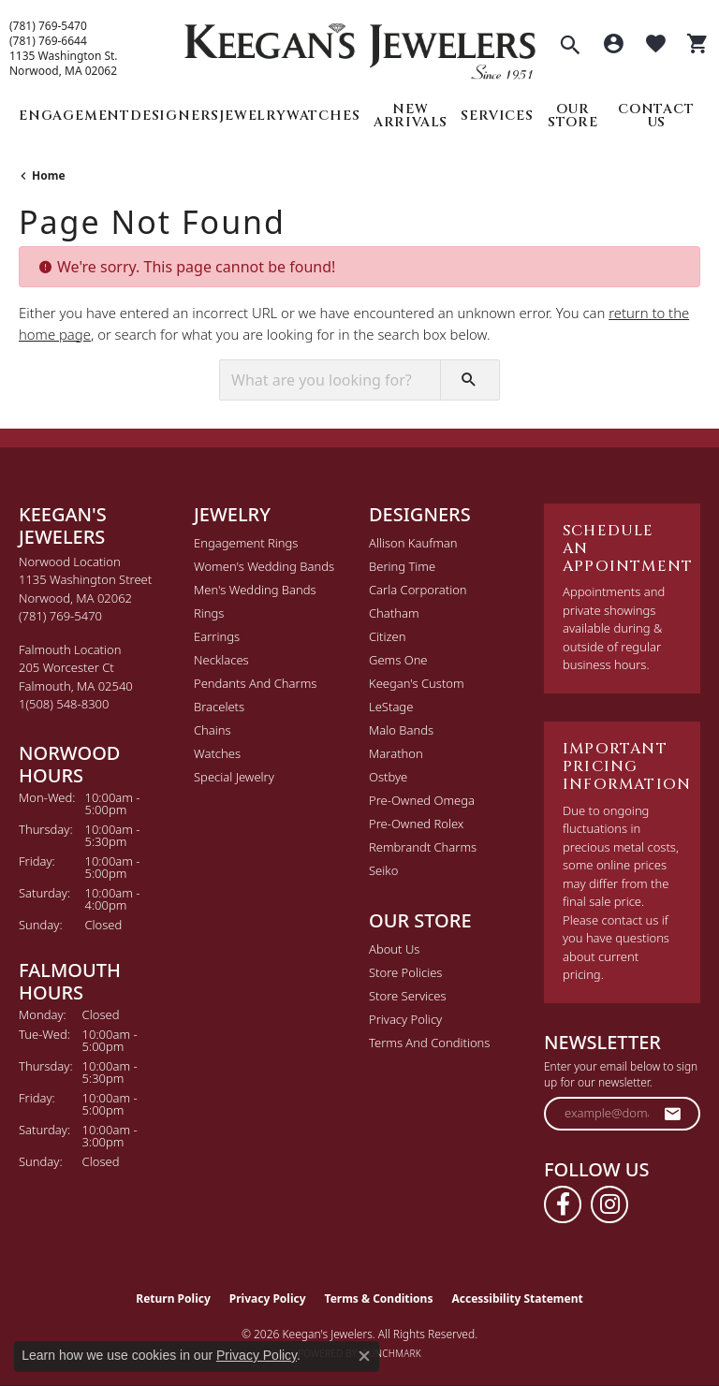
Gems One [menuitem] (398, 659)
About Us (394, 949)
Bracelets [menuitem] (219, 706)
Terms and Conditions (429, 1042)
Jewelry (252, 115)
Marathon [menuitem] (396, 753)
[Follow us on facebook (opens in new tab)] (562, 1204)
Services (497, 115)
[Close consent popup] (364, 1356)
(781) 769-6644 (48, 41)
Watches (323, 115)
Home (49, 175)
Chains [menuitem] (212, 730)
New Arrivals (411, 115)
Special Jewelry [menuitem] (234, 776)
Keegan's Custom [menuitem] (416, 683)
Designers (174, 115)
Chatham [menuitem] (394, 613)
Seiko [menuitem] (383, 870)
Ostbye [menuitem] (388, 776)
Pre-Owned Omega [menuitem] (422, 800)
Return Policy (173, 1298)
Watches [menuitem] (217, 753)
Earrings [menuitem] (217, 636)
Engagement (74, 115)
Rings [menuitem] (209, 613)
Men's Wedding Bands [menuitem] (255, 589)
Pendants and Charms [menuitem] (255, 683)
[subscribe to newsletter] (673, 1114)
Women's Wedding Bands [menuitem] (264, 566)
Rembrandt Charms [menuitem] (423, 847)
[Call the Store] (60, 615)
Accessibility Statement (516, 1298)
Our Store (573, 115)
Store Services (408, 995)
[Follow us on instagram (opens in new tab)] (609, 1204)
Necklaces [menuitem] (221, 659)
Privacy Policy (405, 1019)
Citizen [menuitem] (387, 636)
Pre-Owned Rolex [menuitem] (416, 823)
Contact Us (656, 115)
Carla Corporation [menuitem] (418, 589)
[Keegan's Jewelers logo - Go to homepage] (360, 46)
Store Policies (405, 972)
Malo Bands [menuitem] (401, 730)
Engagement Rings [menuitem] (246, 542)
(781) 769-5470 (48, 26)
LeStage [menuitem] (391, 706)
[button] (570, 47)
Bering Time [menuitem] (402, 566)
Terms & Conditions (379, 1298)
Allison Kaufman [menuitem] (413, 542)
